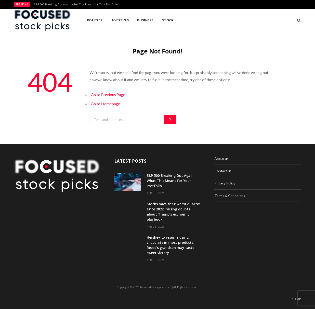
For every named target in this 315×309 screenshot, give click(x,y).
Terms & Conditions (229, 195)
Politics (95, 20)
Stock (167, 20)
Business (145, 20)
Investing (120, 20)
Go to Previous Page (108, 94)
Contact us (223, 171)
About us (221, 158)
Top (296, 299)
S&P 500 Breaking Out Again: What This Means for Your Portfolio (76, 4)
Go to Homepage (105, 103)
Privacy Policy (224, 183)
